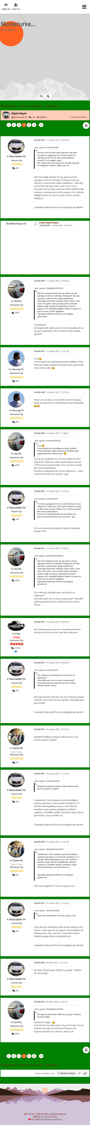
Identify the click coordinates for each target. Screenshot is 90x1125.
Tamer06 (17, 748)
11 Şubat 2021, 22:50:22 (51, 280)
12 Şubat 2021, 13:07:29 (51, 351)
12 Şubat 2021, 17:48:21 (51, 433)
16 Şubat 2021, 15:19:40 (51, 773)
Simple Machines (57, 1114)
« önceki (73, 117)
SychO (37, 1119)
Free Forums (51, 1116)
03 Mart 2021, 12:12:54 (51, 962)
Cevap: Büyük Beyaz (49, 222)
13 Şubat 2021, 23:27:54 (51, 491)
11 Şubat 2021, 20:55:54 (51, 140)
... (38, 125)
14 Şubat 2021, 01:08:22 (51, 548)
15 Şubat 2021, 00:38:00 (51, 662)
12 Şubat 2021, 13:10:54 (51, 392)
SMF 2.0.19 (29, 1114)
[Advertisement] (47, 60)
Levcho (17, 301)
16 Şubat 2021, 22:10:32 (51, 903)
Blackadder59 (20, 117)
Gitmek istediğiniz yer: (45, 1073)
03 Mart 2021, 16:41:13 (51, 1001)
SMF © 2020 (42, 1114)
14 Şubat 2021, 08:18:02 (51, 621)
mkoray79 (17, 369)
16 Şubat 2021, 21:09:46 (51, 841)
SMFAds (37, 1116)
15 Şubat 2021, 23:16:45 (51, 729)
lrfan (17, 633)
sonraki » (82, 117)
